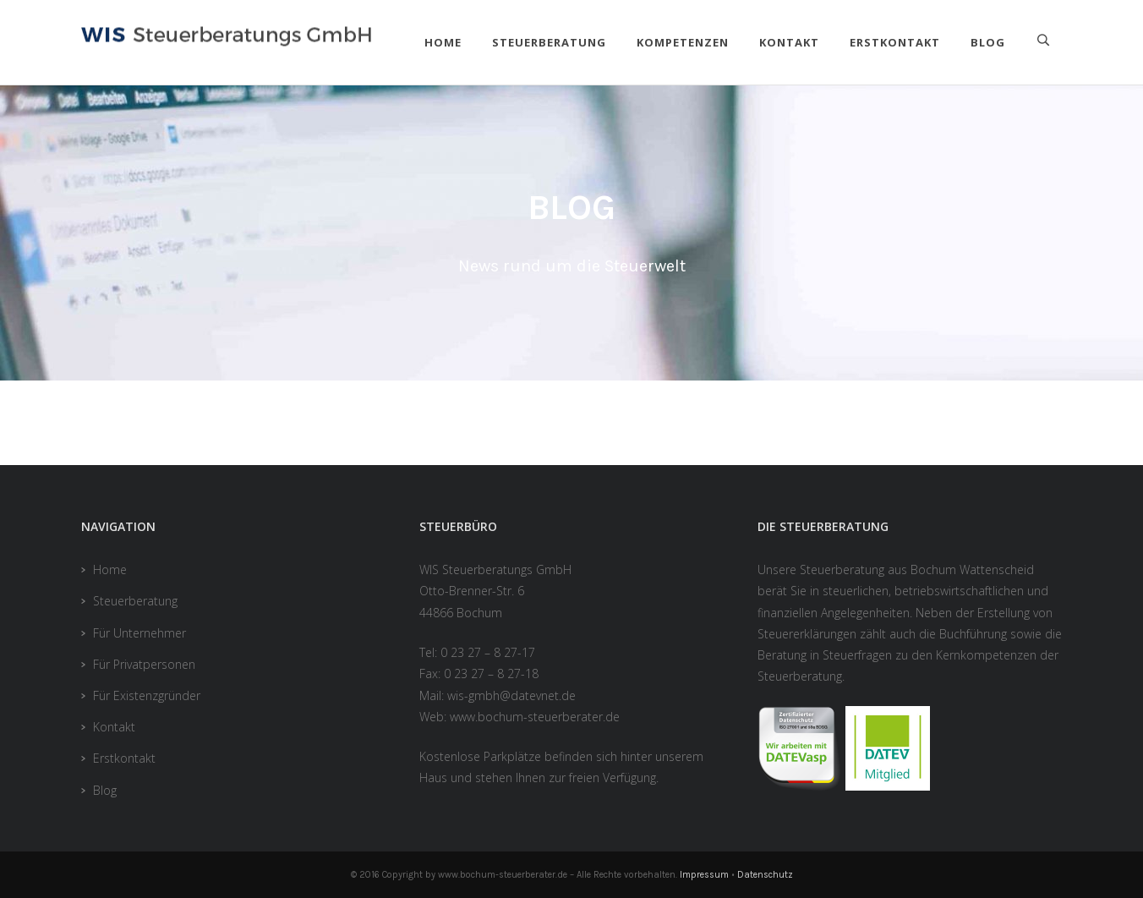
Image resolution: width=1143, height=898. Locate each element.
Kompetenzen (683, 42)
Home (443, 42)
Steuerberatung (549, 42)
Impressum (704, 874)
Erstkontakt (895, 42)
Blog (988, 42)
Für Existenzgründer (146, 695)
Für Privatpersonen (144, 664)
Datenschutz (765, 874)
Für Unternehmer (139, 633)
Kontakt (789, 42)
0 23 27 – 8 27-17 (487, 652)
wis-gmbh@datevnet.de (511, 695)
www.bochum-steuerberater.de (535, 717)
